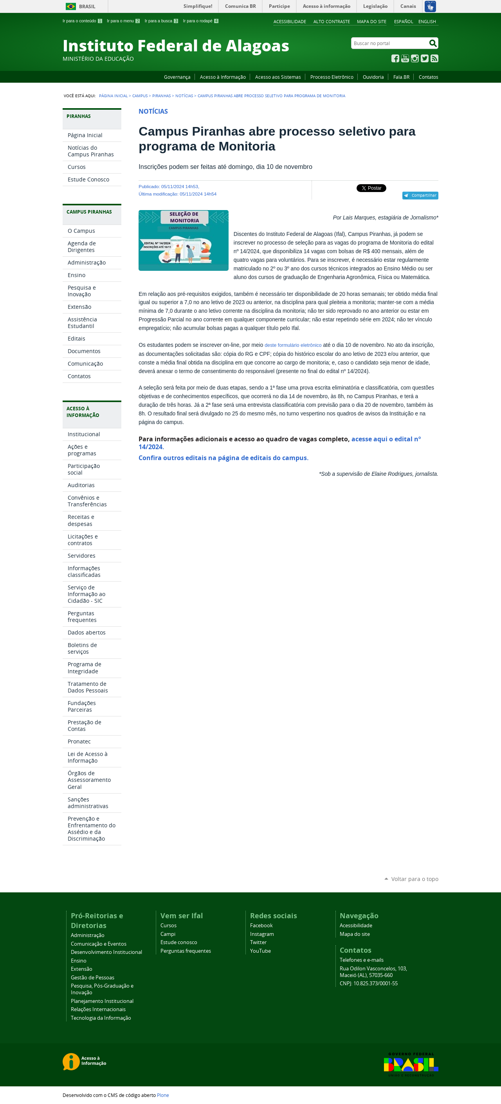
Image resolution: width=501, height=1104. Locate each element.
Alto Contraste (332, 21)
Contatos (428, 77)
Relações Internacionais (98, 1009)
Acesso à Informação (223, 77)
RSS (434, 58)
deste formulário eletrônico (293, 345)
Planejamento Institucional (102, 1001)
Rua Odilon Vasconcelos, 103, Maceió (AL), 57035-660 (373, 972)
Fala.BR (401, 77)
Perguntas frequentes (185, 951)
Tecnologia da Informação (101, 1018)
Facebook (395, 58)
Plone (163, 1095)
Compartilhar (424, 195)
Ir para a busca (162, 20)
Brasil (87, 6)
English (427, 21)
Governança (177, 77)
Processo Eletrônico (331, 77)
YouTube (405, 58)
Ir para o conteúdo (83, 20)
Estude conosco (178, 942)
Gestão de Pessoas (92, 977)
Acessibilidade (290, 21)
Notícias (184, 95)
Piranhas (161, 95)
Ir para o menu (123, 20)
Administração (88, 935)
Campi (167, 934)
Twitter (425, 58)
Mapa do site (371, 21)
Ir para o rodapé (201, 20)
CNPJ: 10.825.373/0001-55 (369, 983)
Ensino (79, 960)
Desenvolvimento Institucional (106, 952)
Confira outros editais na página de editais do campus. (224, 457)
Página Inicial (113, 95)
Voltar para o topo (414, 879)
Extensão (81, 969)
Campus (140, 95)
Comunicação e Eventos (98, 944)
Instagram (415, 58)
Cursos (168, 925)
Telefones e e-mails (362, 960)
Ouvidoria (373, 77)
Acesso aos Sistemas (278, 77)
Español (403, 21)
